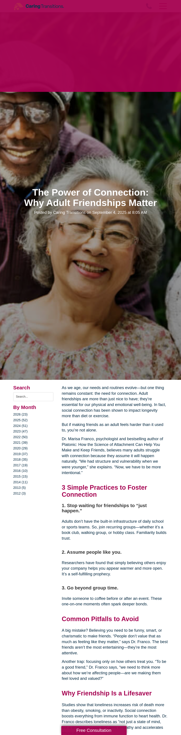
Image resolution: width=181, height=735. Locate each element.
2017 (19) (20, 465)
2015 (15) (20, 476)
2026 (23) (20, 414)
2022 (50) (20, 437)
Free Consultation (93, 730)
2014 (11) (20, 482)
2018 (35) (20, 459)
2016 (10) (20, 471)
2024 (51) (20, 426)
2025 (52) (20, 420)
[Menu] (163, 6)
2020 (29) (20, 448)
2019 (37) (20, 454)
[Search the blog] (33, 396)
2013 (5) (19, 487)
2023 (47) (20, 431)
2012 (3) (19, 493)
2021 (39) (20, 442)
